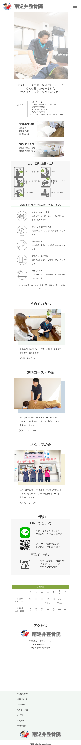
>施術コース (22, 699)
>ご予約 (20, 715)
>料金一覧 (21, 704)
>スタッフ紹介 (23, 710)
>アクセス (21, 721)
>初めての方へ (23, 694)
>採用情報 (21, 726)
